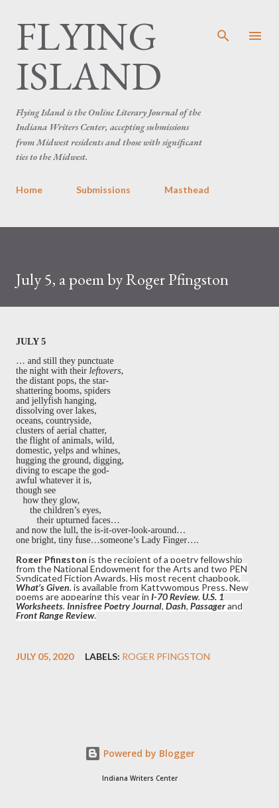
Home (29, 189)
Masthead (186, 189)
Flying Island (89, 56)
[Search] (223, 24)
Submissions (103, 189)
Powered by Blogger (140, 753)
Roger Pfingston (166, 656)
